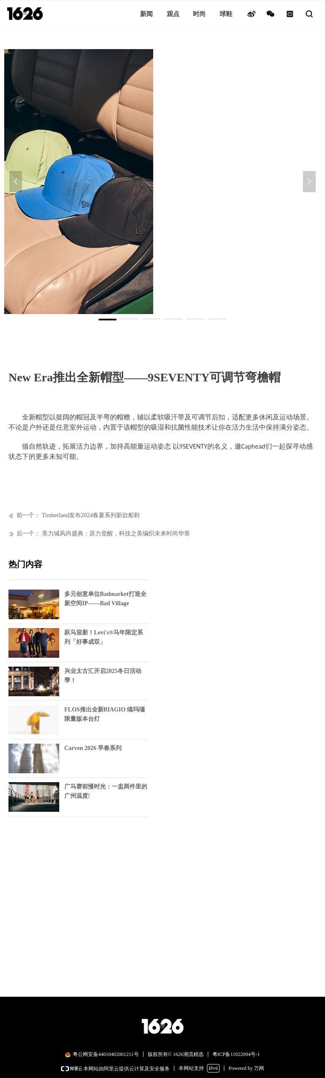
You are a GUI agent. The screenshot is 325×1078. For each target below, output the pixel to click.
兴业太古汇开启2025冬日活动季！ (102, 676)
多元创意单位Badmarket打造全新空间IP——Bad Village (105, 599)
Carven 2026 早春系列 (92, 748)
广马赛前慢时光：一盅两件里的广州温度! (105, 791)
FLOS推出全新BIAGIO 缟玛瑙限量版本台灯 (104, 714)
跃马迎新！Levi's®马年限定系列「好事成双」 (103, 637)
